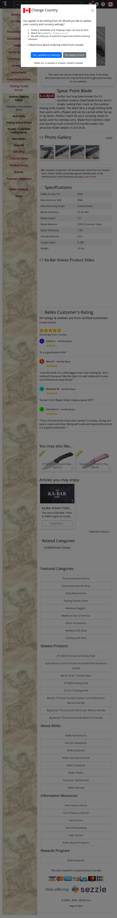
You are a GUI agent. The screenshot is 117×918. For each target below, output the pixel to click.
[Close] (92, 10)
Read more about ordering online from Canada (56, 44)
